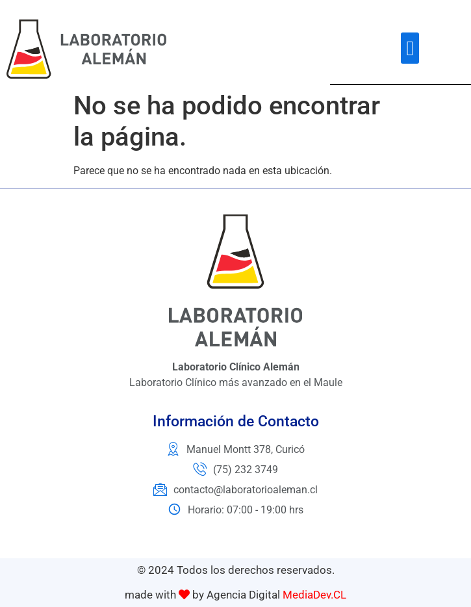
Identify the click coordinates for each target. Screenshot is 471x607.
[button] (410, 48)
